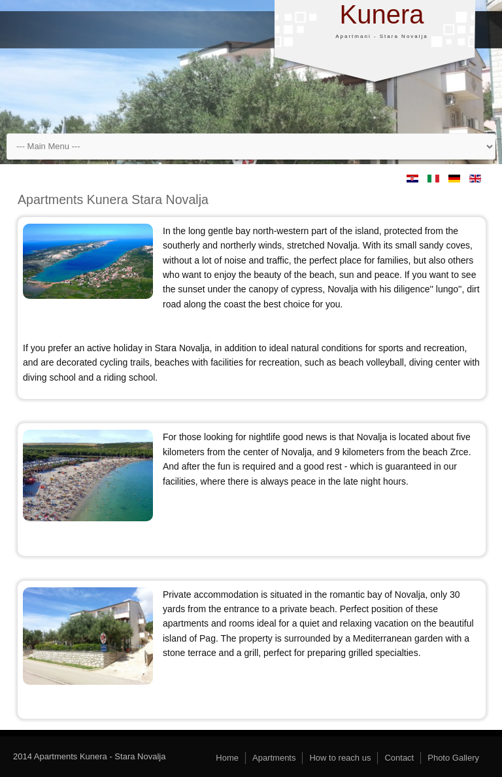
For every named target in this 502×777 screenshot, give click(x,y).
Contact (399, 758)
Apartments (273, 758)
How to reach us (340, 758)
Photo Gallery (453, 758)
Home (227, 758)
